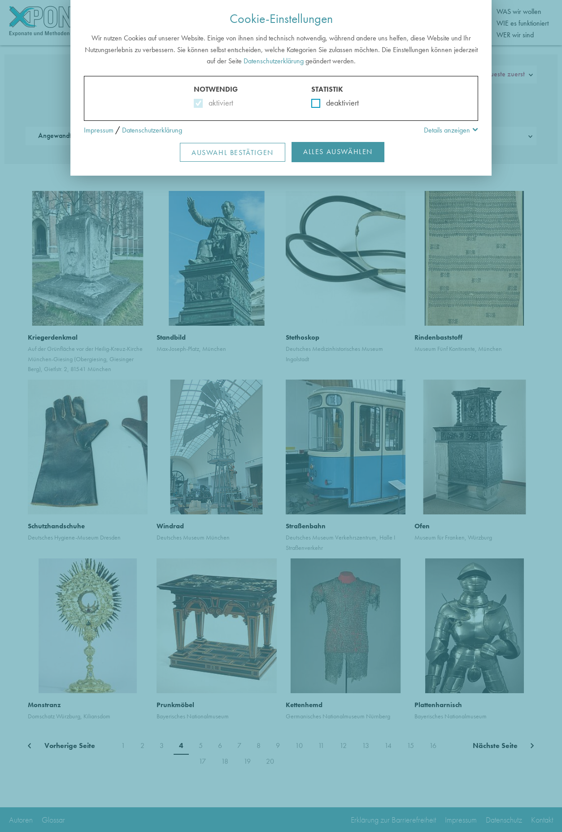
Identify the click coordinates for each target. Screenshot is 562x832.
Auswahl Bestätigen (233, 152)
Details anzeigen (447, 130)
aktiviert (219, 102)
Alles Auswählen (338, 151)
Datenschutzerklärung (274, 61)
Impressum (98, 130)
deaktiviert (336, 102)
